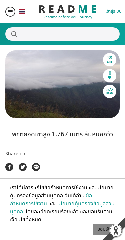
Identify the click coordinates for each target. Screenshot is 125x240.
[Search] (62, 34)
